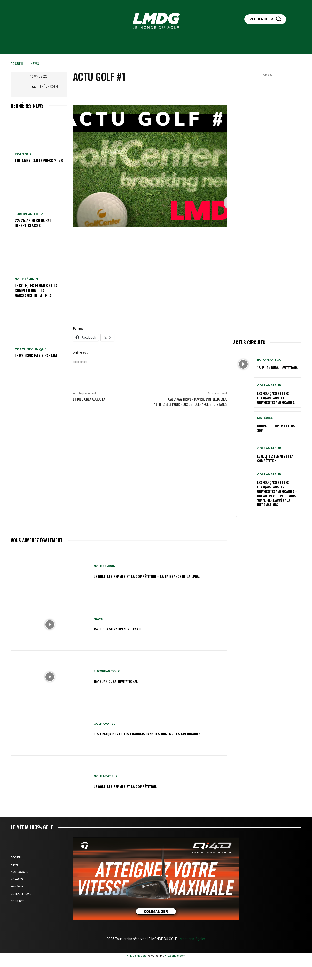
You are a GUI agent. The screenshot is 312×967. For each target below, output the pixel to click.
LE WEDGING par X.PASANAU (37, 356)
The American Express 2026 (39, 160)
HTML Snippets (136, 955)
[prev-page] (236, 516)
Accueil (17, 63)
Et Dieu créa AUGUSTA (89, 399)
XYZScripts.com (175, 955)
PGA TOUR (23, 154)
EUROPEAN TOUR (29, 214)
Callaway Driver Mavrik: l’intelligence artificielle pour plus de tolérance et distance (190, 401)
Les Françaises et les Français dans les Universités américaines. (149, 733)
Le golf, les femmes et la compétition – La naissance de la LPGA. (36, 291)
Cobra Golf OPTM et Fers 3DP (276, 428)
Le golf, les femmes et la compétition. (135, 785)
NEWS (35, 63)
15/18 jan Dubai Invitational (124, 680)
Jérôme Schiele (49, 86)
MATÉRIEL (265, 418)
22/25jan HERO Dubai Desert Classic (33, 222)
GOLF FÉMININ (26, 279)
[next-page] (244, 516)
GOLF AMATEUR (106, 720)
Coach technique (30, 349)
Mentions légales (192, 939)
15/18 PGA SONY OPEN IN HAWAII (125, 628)
